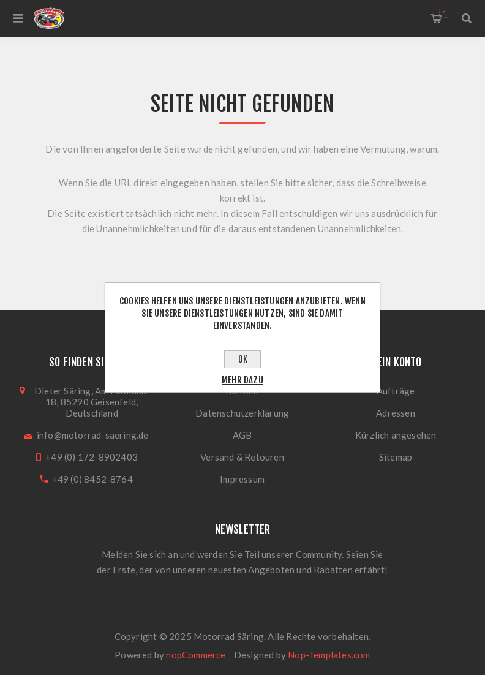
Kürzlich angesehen (396, 434)
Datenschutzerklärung (242, 412)
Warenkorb (443, 13)
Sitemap (395, 456)
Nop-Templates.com (329, 654)
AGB (242, 434)
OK (242, 359)
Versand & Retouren (242, 456)
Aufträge (396, 390)
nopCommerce (195, 654)
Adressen (395, 412)
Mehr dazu (242, 380)
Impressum (242, 479)
